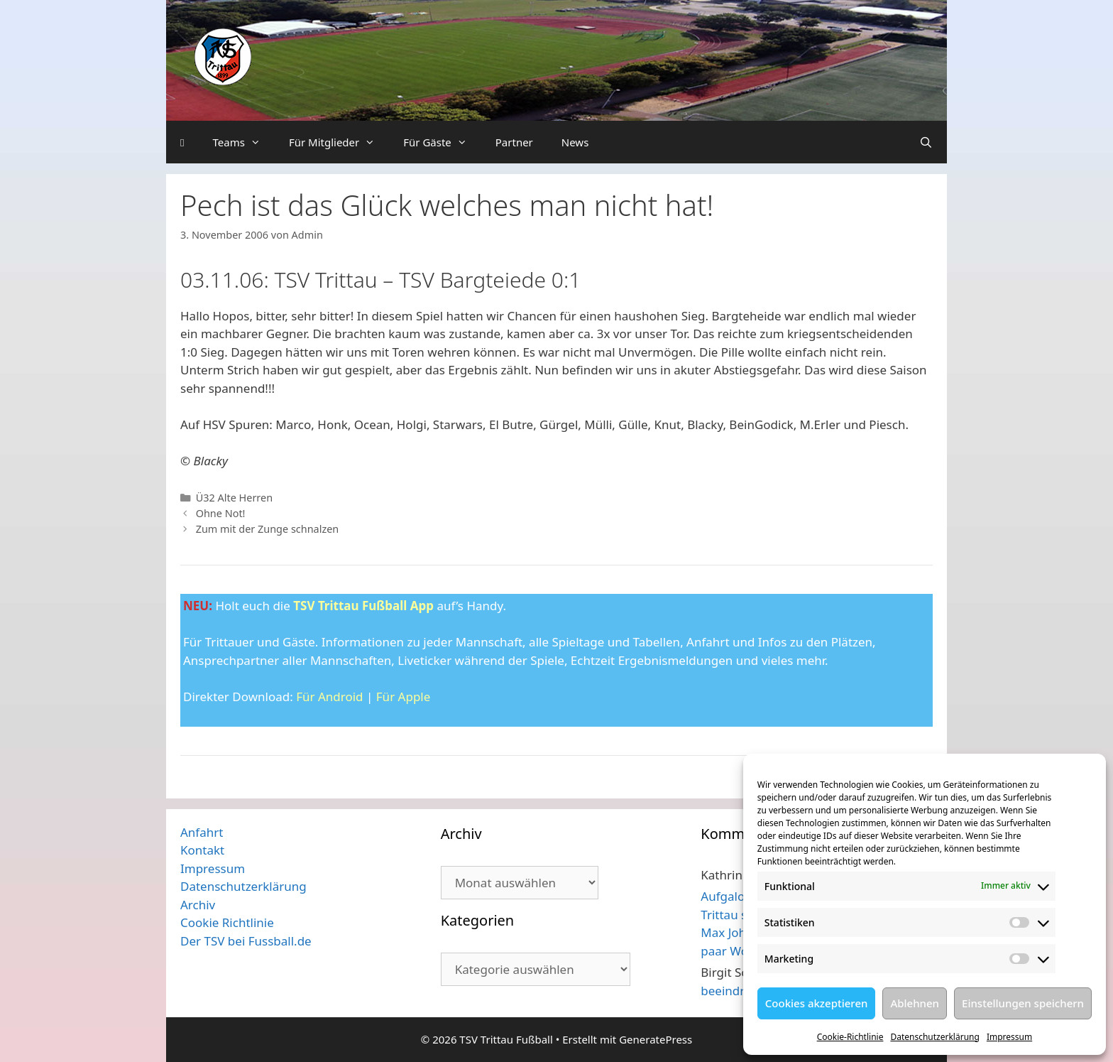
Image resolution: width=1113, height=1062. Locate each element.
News (575, 142)
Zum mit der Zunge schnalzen (267, 529)
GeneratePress (655, 1039)
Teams (243, 142)
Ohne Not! (221, 513)
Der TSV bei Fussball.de (246, 941)
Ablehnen (914, 1003)
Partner (514, 142)
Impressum (1009, 1037)
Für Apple (403, 696)
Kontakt (202, 850)
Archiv (197, 904)
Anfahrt (201, 832)
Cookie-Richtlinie (850, 1037)
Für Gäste (442, 142)
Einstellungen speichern (1023, 1003)
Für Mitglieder (339, 142)
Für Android (329, 696)
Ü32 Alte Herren (234, 497)
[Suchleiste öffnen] (926, 142)
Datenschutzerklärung (934, 1037)
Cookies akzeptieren (816, 1003)
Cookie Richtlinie (227, 922)
